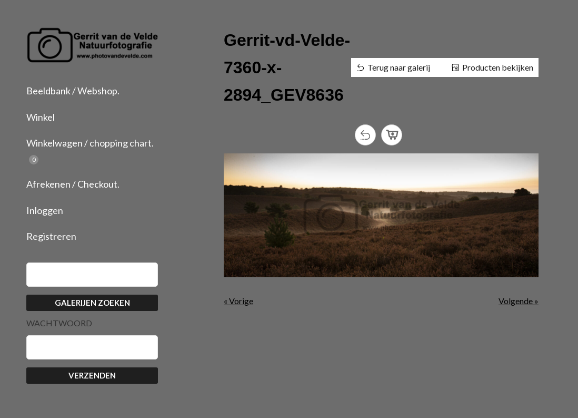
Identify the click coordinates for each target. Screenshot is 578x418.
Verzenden (92, 375)
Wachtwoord (59, 323)
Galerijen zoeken (92, 302)
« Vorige (238, 301)
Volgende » (519, 301)
